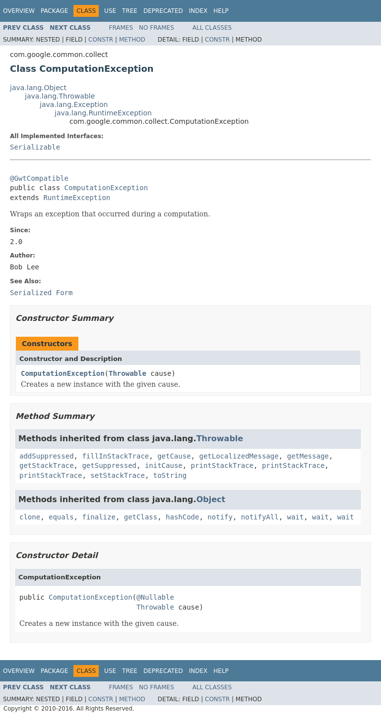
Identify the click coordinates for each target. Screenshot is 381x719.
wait (295, 517)
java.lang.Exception (74, 104)
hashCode (182, 517)
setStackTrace (117, 475)
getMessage (307, 456)
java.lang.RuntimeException (103, 113)
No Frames (156, 27)
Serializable (35, 147)
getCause (173, 456)
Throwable (127, 373)
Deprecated (163, 10)
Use (110, 10)
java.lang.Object (38, 88)
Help (221, 10)
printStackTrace (222, 465)
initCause (164, 465)
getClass (140, 517)
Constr (100, 39)
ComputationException (106, 188)
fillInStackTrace (115, 456)
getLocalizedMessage (238, 456)
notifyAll (260, 517)
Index (198, 10)
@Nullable (155, 597)
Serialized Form (41, 293)
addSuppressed (46, 456)
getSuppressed (109, 465)
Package (54, 10)
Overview (19, 10)
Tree (129, 10)
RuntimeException (76, 198)
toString (170, 475)
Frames (121, 27)
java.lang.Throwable (60, 96)
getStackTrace (46, 465)
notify (220, 517)
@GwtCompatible (39, 178)
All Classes (212, 27)
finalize (98, 517)
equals (61, 517)
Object (211, 499)
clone (29, 517)
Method (132, 39)
